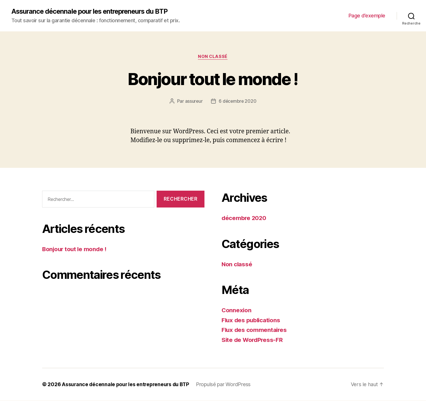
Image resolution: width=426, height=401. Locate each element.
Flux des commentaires (255, 330)
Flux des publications (252, 320)
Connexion (237, 310)
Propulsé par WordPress (226, 385)
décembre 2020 (244, 218)
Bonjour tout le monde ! (213, 79)
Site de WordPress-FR (253, 340)
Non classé (213, 57)
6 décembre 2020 (237, 101)
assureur (193, 101)
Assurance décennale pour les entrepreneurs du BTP (92, 11)
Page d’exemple (367, 16)
